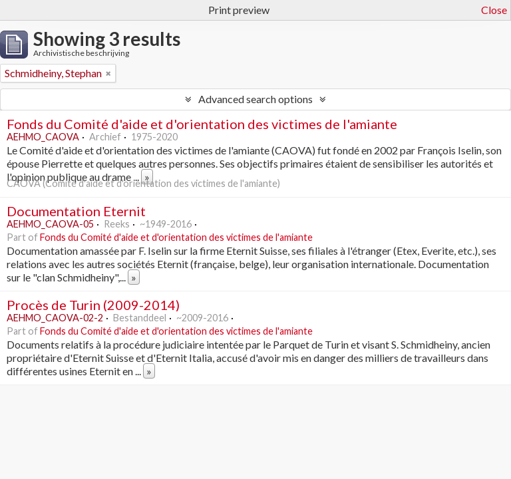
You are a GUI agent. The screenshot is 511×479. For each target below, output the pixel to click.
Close (494, 9)
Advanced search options (255, 98)
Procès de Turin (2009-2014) (93, 305)
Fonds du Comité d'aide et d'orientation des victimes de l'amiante (202, 124)
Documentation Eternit (76, 211)
